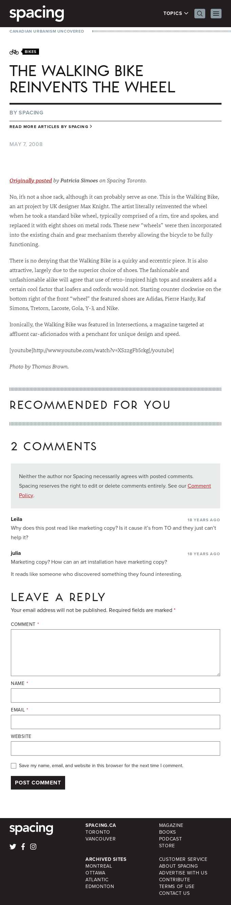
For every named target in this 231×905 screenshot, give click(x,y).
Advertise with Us (183, 872)
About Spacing (178, 866)
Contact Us (174, 893)
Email (19, 710)
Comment (25, 624)
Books (167, 832)
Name (19, 683)
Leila (16, 519)
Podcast (170, 839)
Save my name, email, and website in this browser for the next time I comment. (101, 765)
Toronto (97, 832)
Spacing (31, 112)
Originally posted (30, 180)
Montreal (98, 866)
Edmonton (99, 886)
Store (167, 845)
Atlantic (97, 879)
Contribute (174, 879)
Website (21, 736)
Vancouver (100, 839)
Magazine (171, 825)
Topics (176, 13)
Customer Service (183, 859)
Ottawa (95, 872)
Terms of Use (177, 886)
